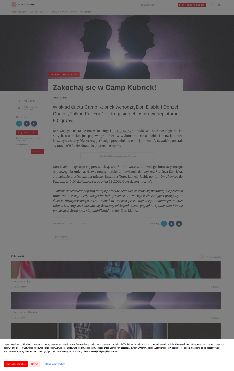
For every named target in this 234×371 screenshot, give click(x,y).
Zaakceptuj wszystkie (16, 364)
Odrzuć (34, 364)
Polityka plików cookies (54, 364)
